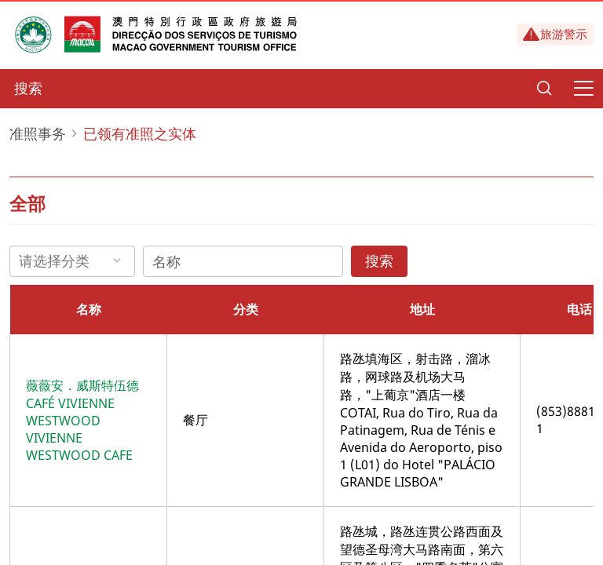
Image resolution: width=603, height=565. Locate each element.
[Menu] (583, 88)
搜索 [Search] (379, 260)
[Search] (544, 88)
